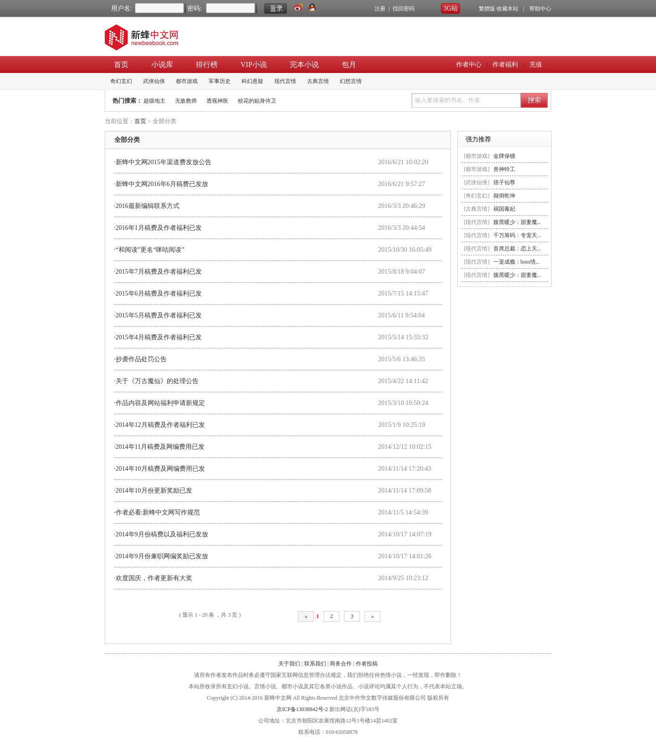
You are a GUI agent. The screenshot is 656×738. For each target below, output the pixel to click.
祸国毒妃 (504, 209)
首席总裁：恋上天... (517, 248)
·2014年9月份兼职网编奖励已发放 (161, 556)
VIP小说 (254, 64)
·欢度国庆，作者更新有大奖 (153, 578)
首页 (121, 64)
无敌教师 (186, 101)
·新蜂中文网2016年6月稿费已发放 (161, 184)
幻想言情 (351, 81)
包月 (349, 64)
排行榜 (207, 64)
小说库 (162, 64)
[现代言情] (477, 222)
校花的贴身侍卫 (257, 101)
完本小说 (304, 64)
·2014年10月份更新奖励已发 (153, 490)
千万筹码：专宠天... (517, 235)
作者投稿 (367, 663)
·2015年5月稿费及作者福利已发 (158, 315)
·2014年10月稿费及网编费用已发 (159, 468)
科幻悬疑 (252, 81)
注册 (379, 8)
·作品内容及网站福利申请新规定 (159, 403)
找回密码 (404, 8)
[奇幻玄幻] (477, 195)
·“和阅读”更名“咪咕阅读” (149, 249)
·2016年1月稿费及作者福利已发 (158, 227)
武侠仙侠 (154, 81)
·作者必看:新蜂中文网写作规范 (157, 512)
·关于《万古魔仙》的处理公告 (156, 381)
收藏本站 (507, 8)
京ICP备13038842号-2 (302, 709)
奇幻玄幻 (121, 81)
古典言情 (318, 81)
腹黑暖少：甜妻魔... (517, 222)
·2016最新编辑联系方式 (146, 206)
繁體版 (487, 8)
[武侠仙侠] (477, 182)
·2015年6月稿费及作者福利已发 (158, 293)
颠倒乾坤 (504, 195)
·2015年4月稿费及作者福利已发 (158, 337)
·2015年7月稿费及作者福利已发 (158, 271)
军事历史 (220, 81)
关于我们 (289, 663)
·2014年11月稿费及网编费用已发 (159, 446)
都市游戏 (187, 81)
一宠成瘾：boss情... (516, 262)
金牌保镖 (504, 156)
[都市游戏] (477, 156)
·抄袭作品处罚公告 (140, 359)
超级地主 (154, 101)
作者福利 (505, 64)
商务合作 (341, 663)
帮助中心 (540, 8)
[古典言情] (477, 209)
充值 (535, 64)
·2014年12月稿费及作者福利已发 (159, 424)
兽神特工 (504, 169)
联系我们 (315, 663)
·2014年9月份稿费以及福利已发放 (161, 534)
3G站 (450, 8)
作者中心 (469, 64)
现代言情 (285, 81)
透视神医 (217, 101)
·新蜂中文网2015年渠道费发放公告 (162, 162)
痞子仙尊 (504, 182)
